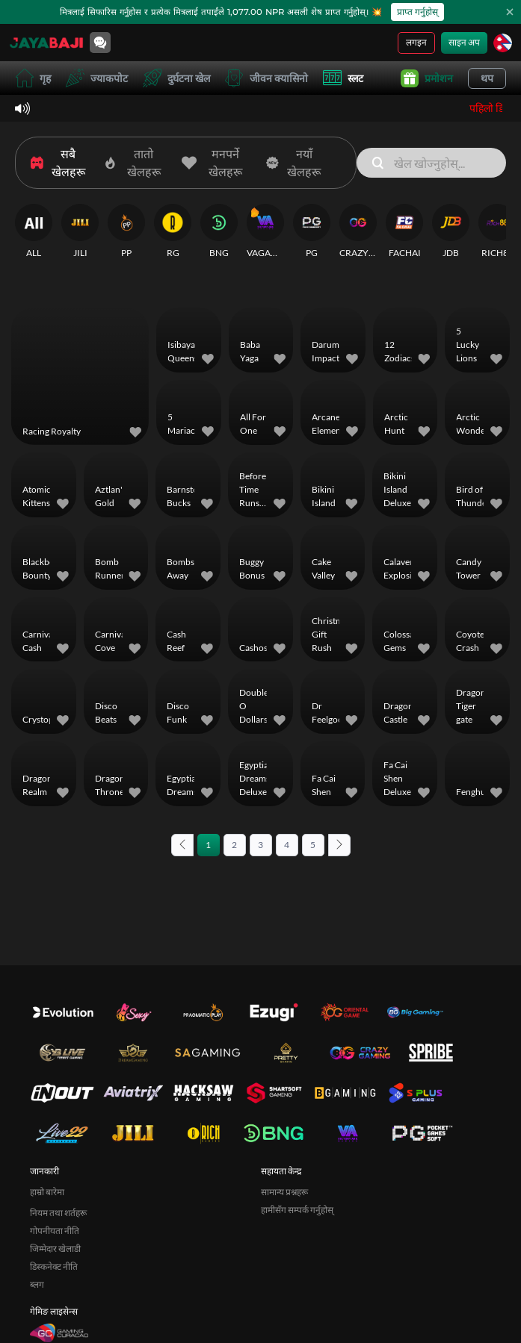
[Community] (100, 42)
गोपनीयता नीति (54, 1230)
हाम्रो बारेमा (47, 1191)
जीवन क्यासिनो (266, 78)
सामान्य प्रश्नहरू (284, 1191)
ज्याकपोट (97, 78)
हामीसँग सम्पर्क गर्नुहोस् (297, 1209)
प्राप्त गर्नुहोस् (417, 11)
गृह (33, 78)
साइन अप (464, 42)
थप (487, 78)
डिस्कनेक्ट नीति (54, 1266)
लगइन (416, 42)
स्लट (343, 78)
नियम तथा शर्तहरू (58, 1212)
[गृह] (46, 42)
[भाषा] (502, 43)
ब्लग (37, 1284)
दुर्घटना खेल (176, 78)
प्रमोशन (427, 78)
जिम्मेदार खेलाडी (55, 1248)
